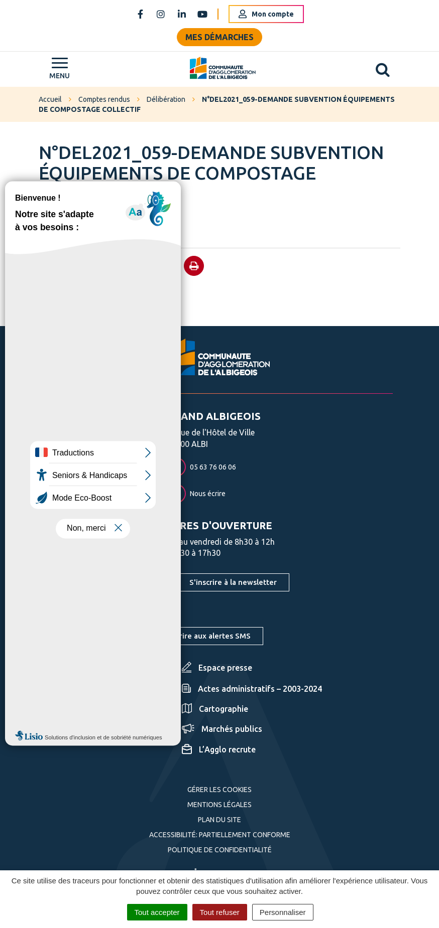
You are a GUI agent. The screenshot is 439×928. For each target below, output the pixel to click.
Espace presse (217, 667)
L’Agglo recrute (219, 749)
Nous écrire (196, 493)
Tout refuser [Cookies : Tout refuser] (220, 912)
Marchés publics (222, 728)
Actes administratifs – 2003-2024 (252, 688)
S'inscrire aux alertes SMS (205, 636)
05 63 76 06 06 (201, 467)
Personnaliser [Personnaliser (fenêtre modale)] (283, 912)
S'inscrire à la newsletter (233, 582)
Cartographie (215, 708)
